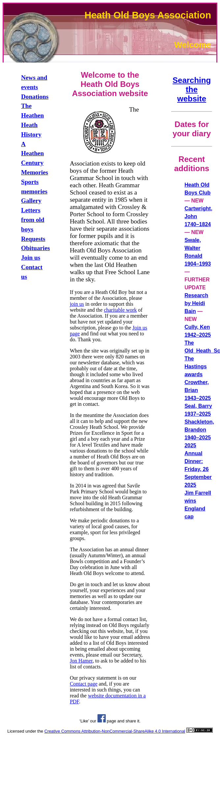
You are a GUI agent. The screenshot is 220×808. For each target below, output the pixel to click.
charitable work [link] (120, 310)
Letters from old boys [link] (32, 220)
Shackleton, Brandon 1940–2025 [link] (199, 429)
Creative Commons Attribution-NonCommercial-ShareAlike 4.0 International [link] (114, 731)
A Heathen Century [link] (32, 154)
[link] (101, 720)
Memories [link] (34, 172)
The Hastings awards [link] (195, 366)
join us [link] (77, 304)
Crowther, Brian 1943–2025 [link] (197, 390)
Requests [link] (33, 238)
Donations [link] (34, 96)
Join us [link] (30, 257)
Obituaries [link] (35, 248)
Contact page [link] (83, 684)
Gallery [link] (31, 200)
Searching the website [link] (192, 89)
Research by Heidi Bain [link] (196, 303)
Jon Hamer (81, 661)
